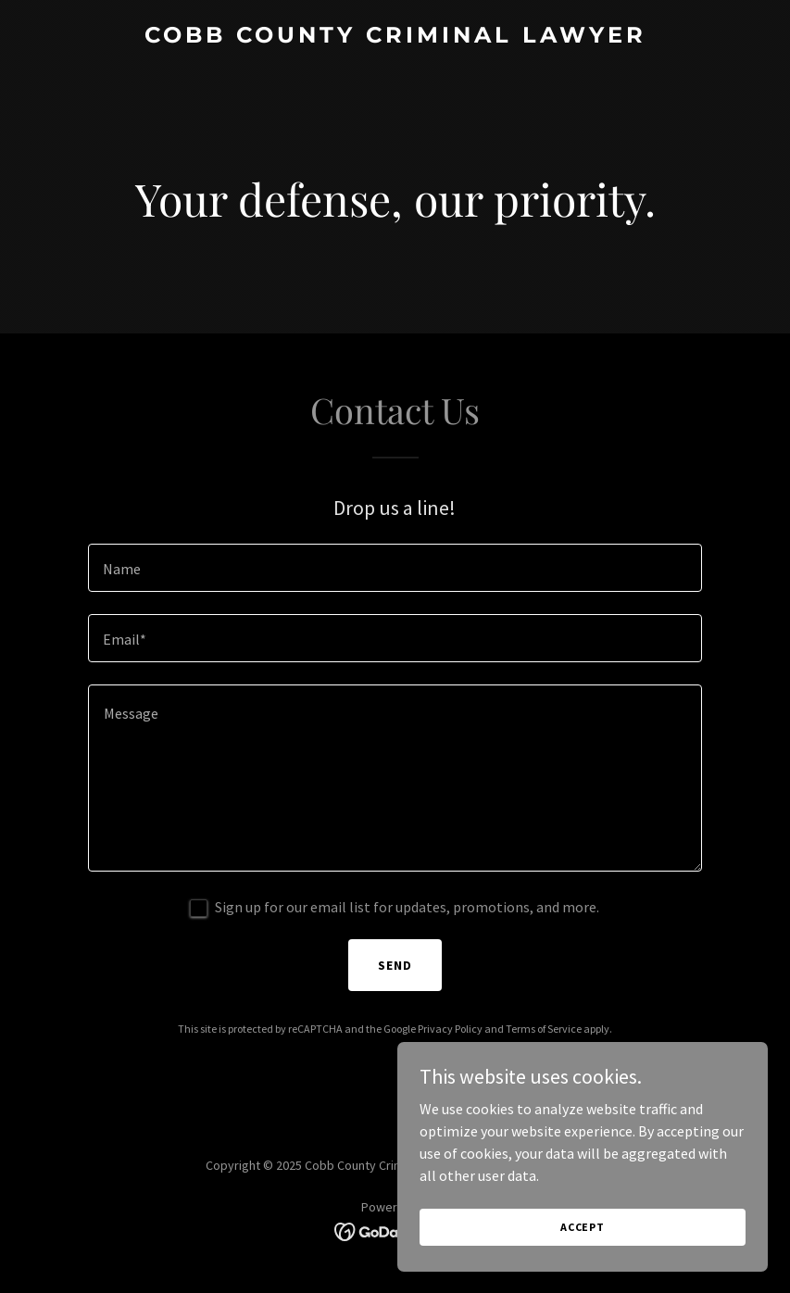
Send (395, 965)
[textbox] (395, 568)
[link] (395, 37)
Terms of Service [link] (544, 1029)
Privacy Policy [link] (450, 1029)
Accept (582, 1240)
